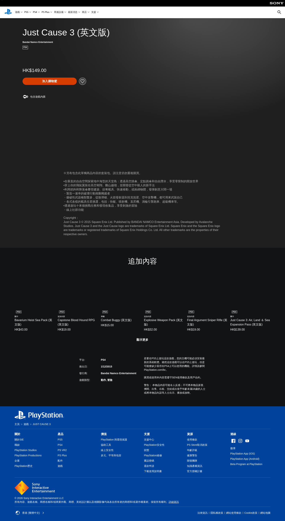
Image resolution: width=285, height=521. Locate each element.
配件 (60, 460)
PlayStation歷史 (24, 465)
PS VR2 (62, 450)
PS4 (35, 12)
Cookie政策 (250, 512)
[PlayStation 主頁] (8, 12)
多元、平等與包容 (111, 455)
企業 (17, 460)
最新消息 (72, 12)
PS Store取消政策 (197, 444)
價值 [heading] (104, 434)
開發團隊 (192, 460)
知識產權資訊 (194, 465)
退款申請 (149, 465)
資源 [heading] (190, 434)
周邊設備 (58, 12)
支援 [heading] (147, 434)
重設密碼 (149, 460)
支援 (93, 12)
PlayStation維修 (153, 455)
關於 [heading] (17, 434)
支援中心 (149, 439)
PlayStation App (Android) (244, 458)
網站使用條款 (233, 512)
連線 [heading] (233, 434)
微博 (232, 448)
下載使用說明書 (153, 471)
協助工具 (106, 444)
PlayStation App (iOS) (242, 453)
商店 (84, 12)
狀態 (146, 450)
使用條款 (192, 439)
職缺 (17, 444)
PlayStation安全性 (154, 444)
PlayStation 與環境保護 (114, 439)
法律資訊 (202, 512)
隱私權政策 (216, 512)
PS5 (26, 12)
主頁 (17, 424)
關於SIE (19, 439)
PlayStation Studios (26, 450)
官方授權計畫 (194, 471)
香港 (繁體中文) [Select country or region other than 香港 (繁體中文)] (30, 513)
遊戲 (17, 12)
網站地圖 (265, 512)
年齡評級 (192, 450)
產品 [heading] (60, 434)
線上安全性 (107, 450)
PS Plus (45, 12)
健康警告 (192, 455)
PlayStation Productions (28, 455)
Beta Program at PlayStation (246, 464)
